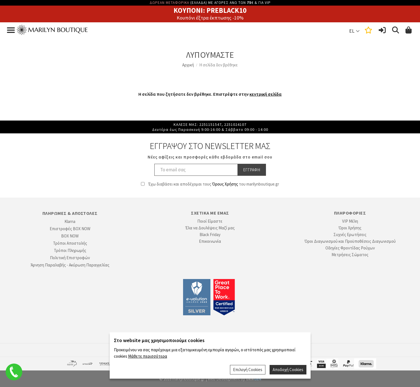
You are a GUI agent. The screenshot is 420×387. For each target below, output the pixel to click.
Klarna (69, 221)
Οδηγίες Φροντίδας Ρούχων (350, 248)
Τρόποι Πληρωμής (70, 250)
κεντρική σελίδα (265, 94)
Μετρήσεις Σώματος (350, 254)
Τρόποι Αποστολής (70, 243)
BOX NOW (70, 236)
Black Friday (210, 234)
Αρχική (188, 65)
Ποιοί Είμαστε (209, 221)
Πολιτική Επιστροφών (70, 257)
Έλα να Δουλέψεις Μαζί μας (210, 227)
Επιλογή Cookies (247, 369)
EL (351, 31)
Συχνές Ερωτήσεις (349, 234)
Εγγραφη (251, 169)
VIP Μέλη (350, 221)
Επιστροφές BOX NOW (70, 228)
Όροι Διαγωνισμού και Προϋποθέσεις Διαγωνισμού (350, 241)
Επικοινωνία (210, 241)
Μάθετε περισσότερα (147, 356)
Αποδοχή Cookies (288, 369)
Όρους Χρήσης (225, 184)
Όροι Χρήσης (350, 227)
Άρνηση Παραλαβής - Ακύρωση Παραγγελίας (70, 265)
